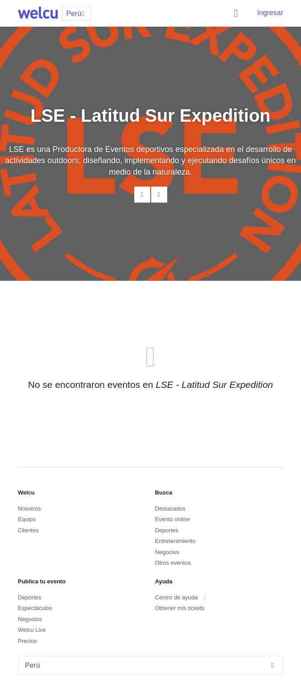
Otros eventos (173, 562)
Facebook (159, 194)
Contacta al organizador (142, 194)
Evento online (172, 519)
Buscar (237, 13)
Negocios (167, 552)
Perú (151, 665)
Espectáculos (35, 608)
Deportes (167, 530)
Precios (27, 641)
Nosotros (29, 508)
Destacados (170, 508)
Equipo (27, 519)
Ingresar (270, 12)
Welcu (38, 13)
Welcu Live (32, 629)
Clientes (28, 530)
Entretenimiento (175, 541)
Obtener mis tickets (180, 608)
